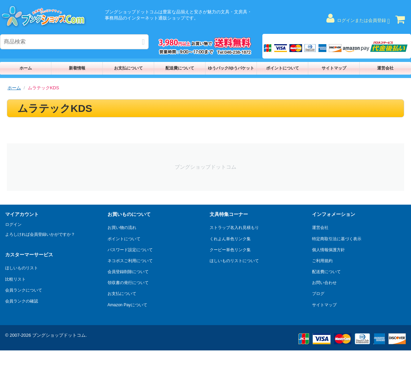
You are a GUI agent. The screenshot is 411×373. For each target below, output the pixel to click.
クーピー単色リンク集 (230, 249)
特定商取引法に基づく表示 (336, 238)
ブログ (318, 293)
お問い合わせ (324, 282)
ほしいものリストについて (234, 260)
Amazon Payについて (127, 305)
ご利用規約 (322, 260)
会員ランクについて (23, 290)
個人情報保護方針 (328, 249)
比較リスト (15, 279)
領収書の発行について (128, 282)
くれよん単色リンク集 (230, 238)
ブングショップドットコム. (59, 335)
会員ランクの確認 (21, 301)
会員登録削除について (128, 271)
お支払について (128, 68)
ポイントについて (282, 68)
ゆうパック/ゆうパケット (231, 68)
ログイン (13, 224)
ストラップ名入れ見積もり (234, 227)
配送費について (179, 68)
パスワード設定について (130, 249)
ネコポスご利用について (130, 260)
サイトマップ (334, 68)
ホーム (26, 68)
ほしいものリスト (21, 268)
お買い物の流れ (122, 227)
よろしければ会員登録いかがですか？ (40, 234)
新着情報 (77, 68)
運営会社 (385, 68)
